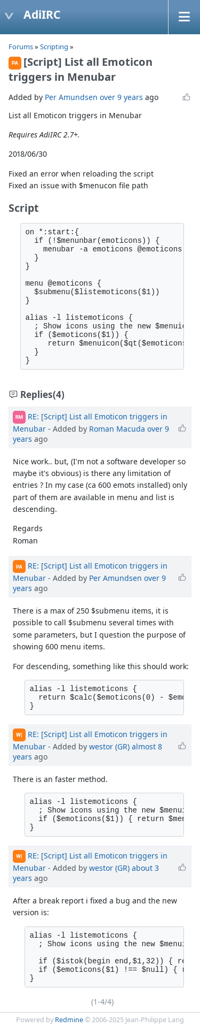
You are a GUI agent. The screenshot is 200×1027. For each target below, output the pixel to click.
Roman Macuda (117, 429)
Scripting (55, 46)
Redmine (69, 1019)
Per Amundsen (71, 97)
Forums (21, 46)
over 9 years (121, 97)
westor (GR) (109, 746)
